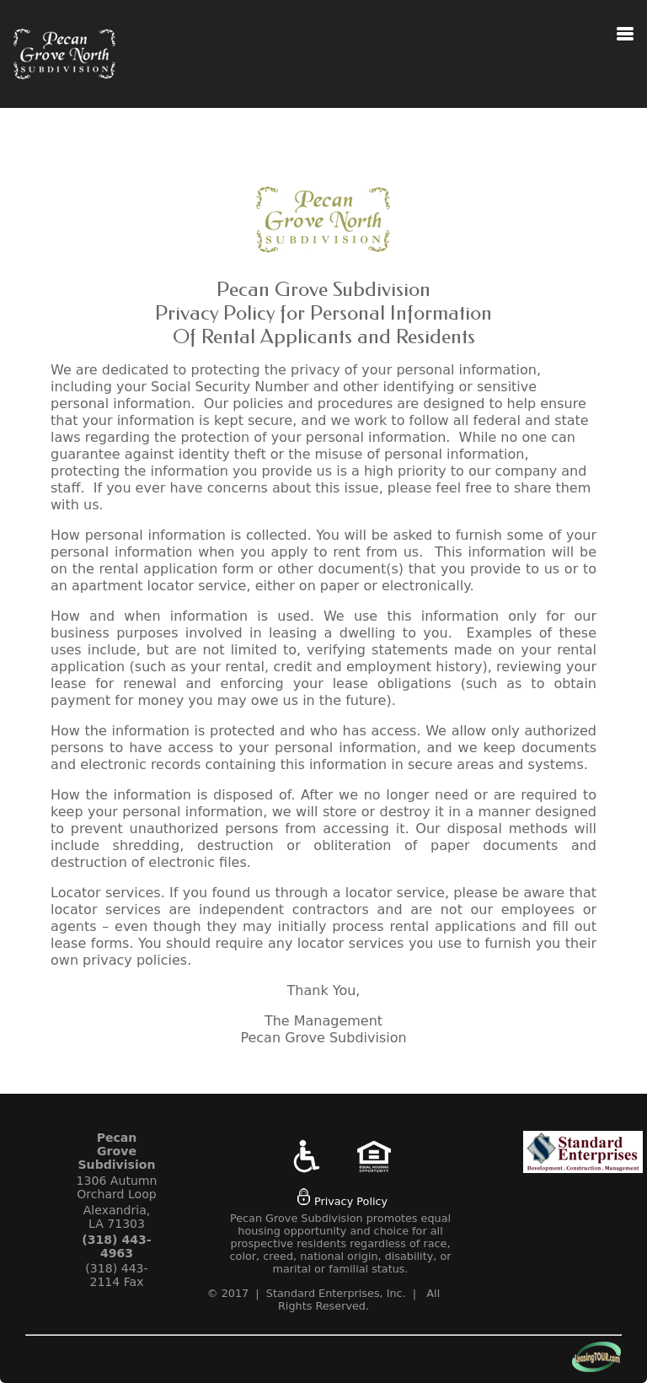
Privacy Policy (342, 1201)
